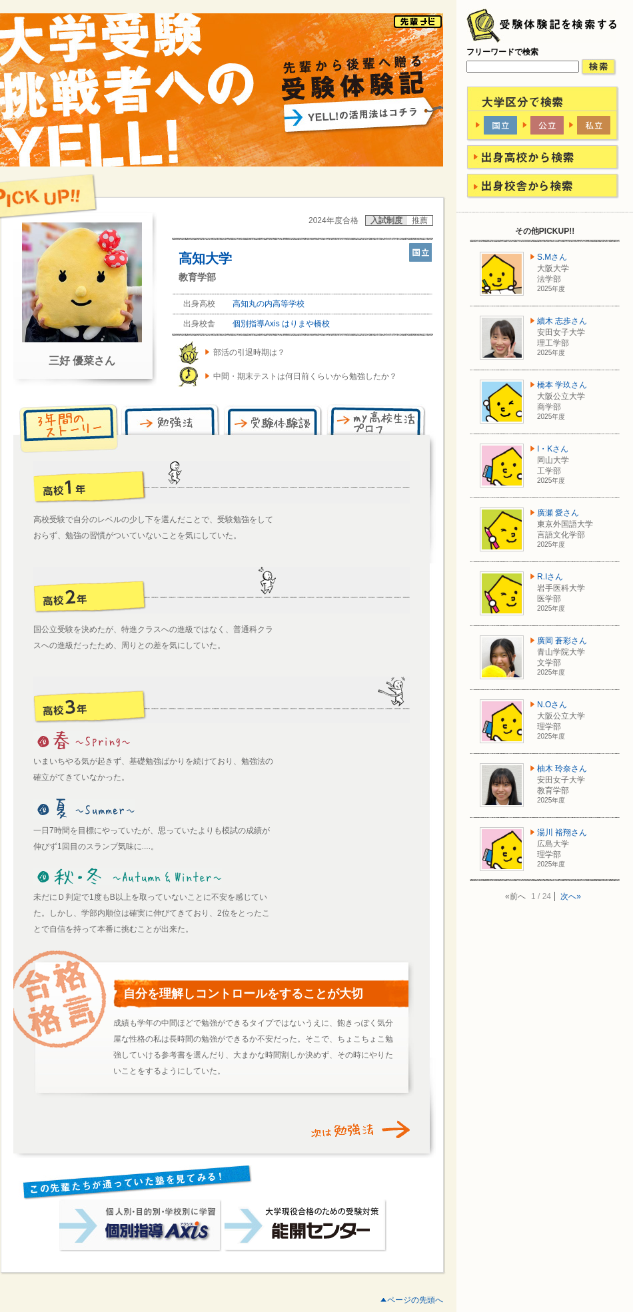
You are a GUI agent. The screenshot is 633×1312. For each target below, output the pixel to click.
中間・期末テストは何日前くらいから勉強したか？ (305, 376)
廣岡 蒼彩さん (562, 640)
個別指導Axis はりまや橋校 (281, 323)
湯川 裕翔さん (562, 832)
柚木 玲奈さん (562, 768)
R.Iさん (550, 576)
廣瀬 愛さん (558, 512)
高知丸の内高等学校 (269, 303)
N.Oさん (552, 704)
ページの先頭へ (415, 1300)
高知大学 (205, 258)
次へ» (570, 896)
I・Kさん (552, 449)
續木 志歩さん (562, 321)
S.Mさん (552, 257)
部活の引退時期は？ (249, 352)
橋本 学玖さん (562, 385)
